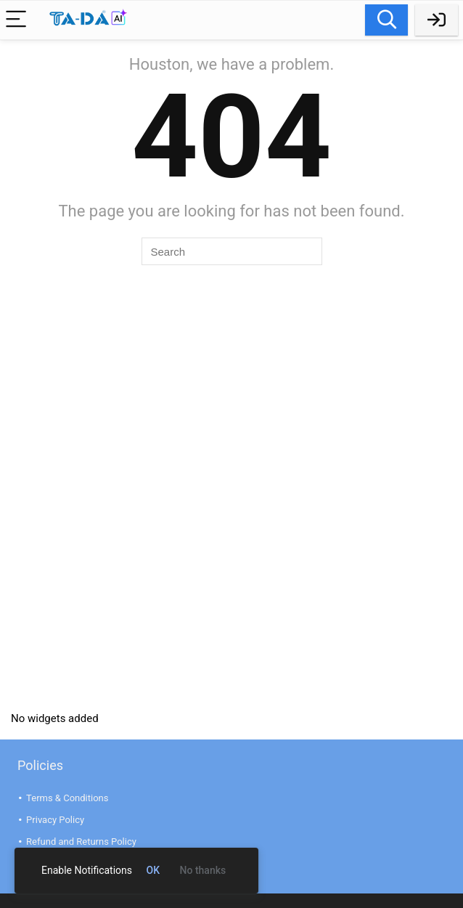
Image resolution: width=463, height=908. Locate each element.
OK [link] (153, 870)
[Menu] (17, 20)
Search (386, 20)
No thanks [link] (203, 870)
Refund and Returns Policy (81, 841)
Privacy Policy (55, 819)
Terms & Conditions (67, 798)
